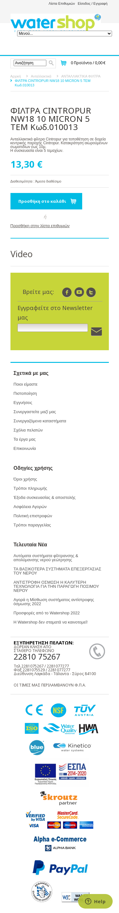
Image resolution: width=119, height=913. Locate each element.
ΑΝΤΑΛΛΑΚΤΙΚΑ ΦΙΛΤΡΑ (81, 76)
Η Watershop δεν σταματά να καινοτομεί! (51, 622)
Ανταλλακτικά (41, 76)
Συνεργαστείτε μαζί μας (35, 411)
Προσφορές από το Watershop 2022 (47, 613)
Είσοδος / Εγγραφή (93, 3)
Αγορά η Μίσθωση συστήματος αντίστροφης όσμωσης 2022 (54, 601)
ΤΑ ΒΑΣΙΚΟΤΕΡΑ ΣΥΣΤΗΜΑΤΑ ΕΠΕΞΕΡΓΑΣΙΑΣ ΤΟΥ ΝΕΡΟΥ (57, 571)
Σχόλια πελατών (28, 430)
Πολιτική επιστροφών (33, 515)
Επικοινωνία (25, 448)
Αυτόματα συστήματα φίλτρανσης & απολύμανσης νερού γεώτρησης (46, 557)
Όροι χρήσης (25, 479)
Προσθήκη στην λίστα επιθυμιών (40, 225)
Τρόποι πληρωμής (30, 488)
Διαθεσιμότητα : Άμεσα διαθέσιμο (36, 181)
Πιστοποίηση (25, 393)
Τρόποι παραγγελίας (32, 525)
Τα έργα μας (25, 439)
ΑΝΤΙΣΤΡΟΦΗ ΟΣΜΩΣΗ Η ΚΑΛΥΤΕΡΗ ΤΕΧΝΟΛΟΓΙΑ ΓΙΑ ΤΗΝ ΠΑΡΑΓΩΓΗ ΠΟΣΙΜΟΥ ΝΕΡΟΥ (56, 586)
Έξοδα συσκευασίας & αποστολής (45, 497)
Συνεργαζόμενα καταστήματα (40, 421)
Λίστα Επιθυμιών (62, 3)
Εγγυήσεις (23, 402)
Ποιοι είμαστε (26, 384)
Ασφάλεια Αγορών (30, 506)
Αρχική (15, 76)
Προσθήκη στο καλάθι (42, 201)
